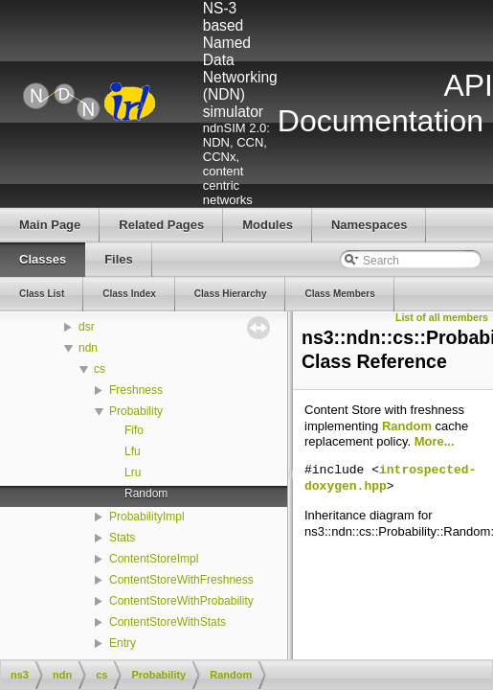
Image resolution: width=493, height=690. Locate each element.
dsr (86, 327)
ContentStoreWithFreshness (181, 579)
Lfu (132, 451)
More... (435, 441)
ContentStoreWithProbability (181, 601)
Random (146, 493)
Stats (122, 537)
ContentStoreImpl (153, 558)
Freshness (136, 390)
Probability (136, 411)
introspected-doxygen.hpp (390, 478)
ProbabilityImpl (147, 516)
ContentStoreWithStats (167, 622)
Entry (122, 643)
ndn (88, 348)
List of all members (441, 317)
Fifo (134, 430)
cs (99, 369)
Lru (132, 472)
